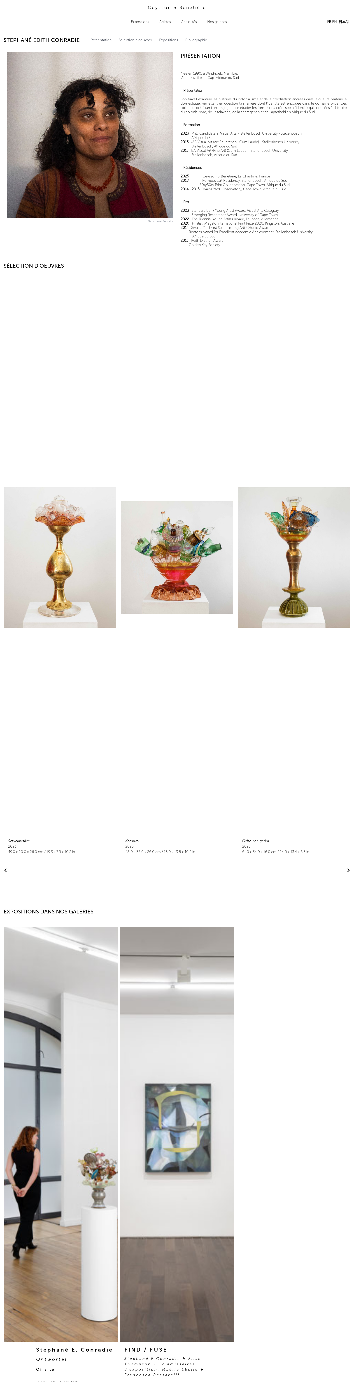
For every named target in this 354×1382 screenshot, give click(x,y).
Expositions (140, 22)
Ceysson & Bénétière (177, 7)
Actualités (189, 22)
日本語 (344, 22)
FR (329, 22)
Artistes (165, 22)
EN (334, 22)
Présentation (101, 40)
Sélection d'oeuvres (135, 40)
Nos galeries (217, 22)
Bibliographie (196, 40)
